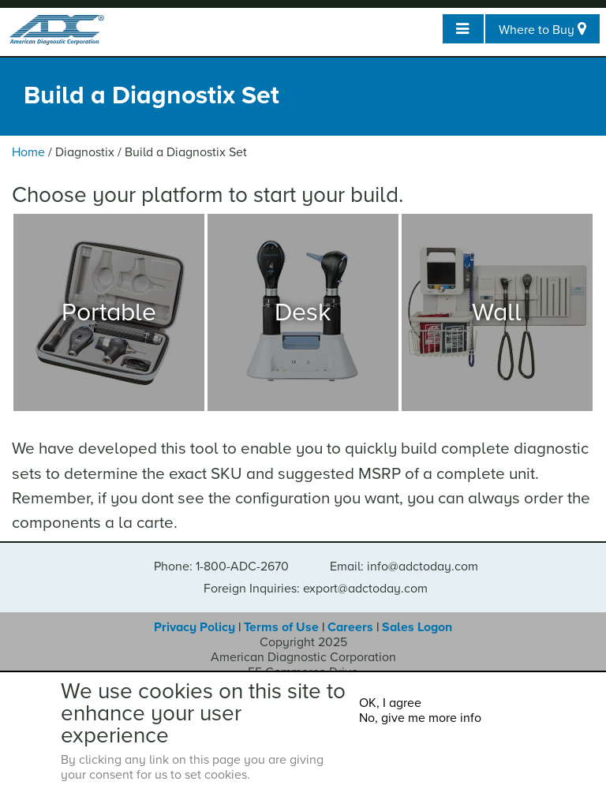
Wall (497, 312)
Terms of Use (281, 627)
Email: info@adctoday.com (404, 566)
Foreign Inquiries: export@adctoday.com (316, 588)
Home (28, 152)
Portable (109, 312)
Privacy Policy (194, 627)
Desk (303, 312)
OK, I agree (390, 703)
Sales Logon (417, 627)
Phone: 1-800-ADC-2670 (221, 566)
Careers (350, 627)
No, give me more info (420, 718)
